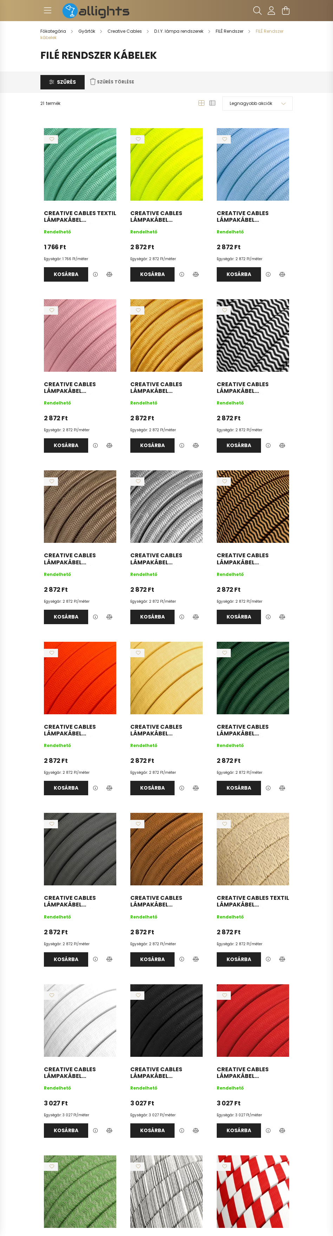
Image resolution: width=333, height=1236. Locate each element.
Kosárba (66, 274)
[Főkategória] (53, 31)
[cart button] (286, 11)
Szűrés (66, 82)
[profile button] (272, 11)
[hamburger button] (47, 11)
